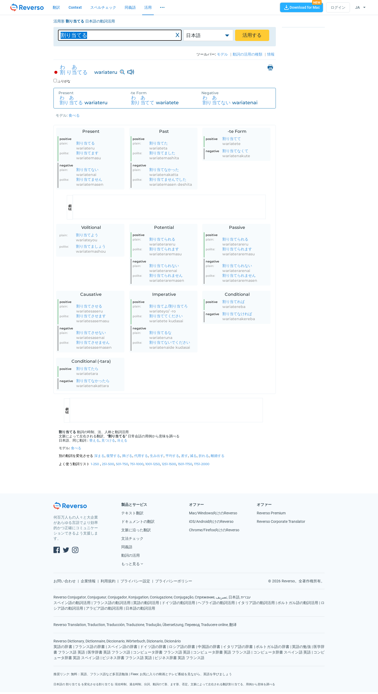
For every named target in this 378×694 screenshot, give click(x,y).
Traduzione (135, 625)
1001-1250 (152, 464)
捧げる (127, 455)
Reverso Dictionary (68, 641)
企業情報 (88, 581)
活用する (252, 35)
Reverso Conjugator (69, 597)
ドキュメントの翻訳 (138, 521)
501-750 (122, 464)
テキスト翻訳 (132, 513)
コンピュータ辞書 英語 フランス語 (221, 652)
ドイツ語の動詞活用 (178, 603)
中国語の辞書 (209, 647)
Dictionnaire (95, 641)
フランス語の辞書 (90, 647)
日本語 (193, 35)
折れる (204, 455)
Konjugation (138, 597)
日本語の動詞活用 (140, 608)
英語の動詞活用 (146, 603)
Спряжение (204, 597)
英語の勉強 (301, 647)
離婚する (217, 455)
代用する (141, 455)
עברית (246, 597)
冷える (122, 440)
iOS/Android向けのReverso (211, 521)
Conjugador (117, 597)
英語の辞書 (62, 647)
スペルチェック (103, 7)
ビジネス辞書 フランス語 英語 (127, 658)
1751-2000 (201, 464)
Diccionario (115, 641)
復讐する (113, 455)
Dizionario (155, 641)
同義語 (130, 7)
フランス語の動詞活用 (111, 603)
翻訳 (56, 7)
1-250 (95, 464)
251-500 (108, 464)
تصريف (221, 597)
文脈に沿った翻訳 (136, 530)
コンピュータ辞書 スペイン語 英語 (282, 652)
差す (184, 455)
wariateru (105, 72)
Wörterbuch (135, 641)
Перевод (192, 625)
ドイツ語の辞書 (153, 647)
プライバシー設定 (135, 581)
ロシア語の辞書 (182, 647)
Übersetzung (173, 625)
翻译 (233, 625)
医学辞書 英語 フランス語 (109, 652)
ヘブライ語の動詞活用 (216, 603)
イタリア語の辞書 (238, 647)
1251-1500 (169, 464)
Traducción (115, 625)
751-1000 (136, 464)
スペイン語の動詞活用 (72, 603)
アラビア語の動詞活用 (104, 608)
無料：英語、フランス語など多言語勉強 (99, 674)
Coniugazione (161, 597)
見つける (108, 440)
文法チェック (132, 538)
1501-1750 (185, 464)
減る (193, 455)
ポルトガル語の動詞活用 (297, 603)
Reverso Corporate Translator (281, 521)
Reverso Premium (271, 513)
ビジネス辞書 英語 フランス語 (179, 658)
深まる (99, 455)
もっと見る (130, 564)
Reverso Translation (69, 625)
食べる (74, 115)
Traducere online (214, 625)
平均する (172, 455)
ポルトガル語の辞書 (272, 647)
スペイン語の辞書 (122, 647)
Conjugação (184, 597)
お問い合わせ (64, 581)
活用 (148, 7)
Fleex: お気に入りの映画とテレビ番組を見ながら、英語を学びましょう (181, 674)
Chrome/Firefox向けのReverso (214, 530)
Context (75, 7)
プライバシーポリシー (173, 581)
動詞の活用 (130, 555)
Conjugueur (96, 597)
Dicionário (172, 641)
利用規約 (108, 581)
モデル (61, 115)
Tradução (153, 625)
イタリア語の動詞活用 (255, 603)
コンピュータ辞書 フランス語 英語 (161, 652)
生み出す (157, 455)
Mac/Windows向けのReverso (213, 513)
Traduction (96, 625)
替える (94, 440)
